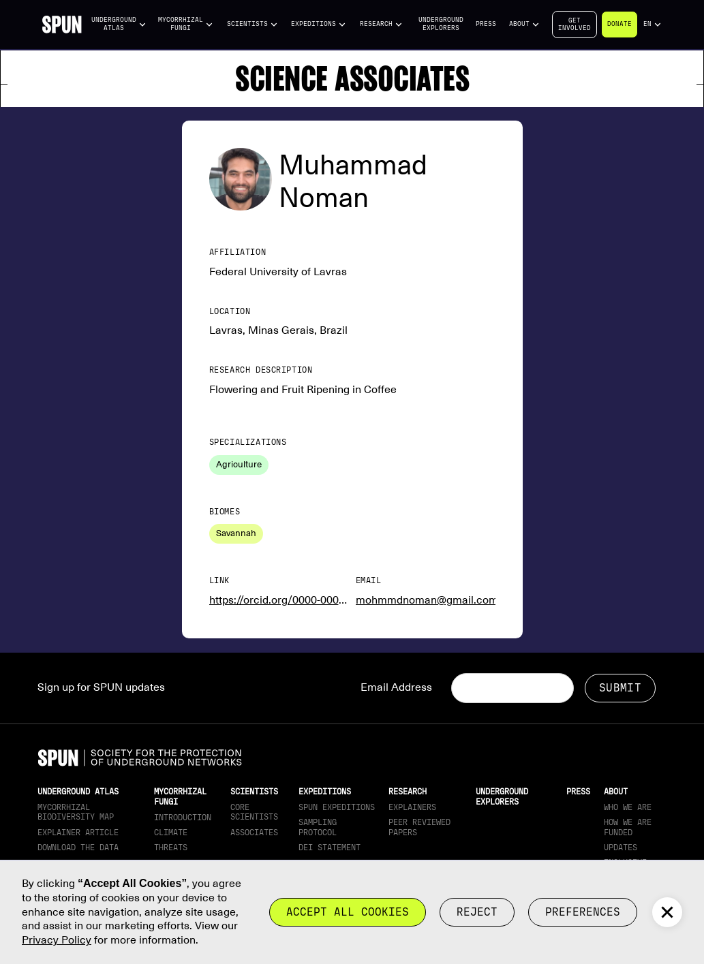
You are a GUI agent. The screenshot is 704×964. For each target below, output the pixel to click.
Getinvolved (574, 24)
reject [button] (477, 911)
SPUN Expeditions (337, 807)
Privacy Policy (56, 940)
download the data (78, 847)
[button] (119, 24)
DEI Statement (330, 847)
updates (620, 847)
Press (486, 24)
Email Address (396, 687)
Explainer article (78, 832)
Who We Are (628, 807)
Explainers (412, 807)
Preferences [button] (582, 911)
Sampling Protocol (318, 827)
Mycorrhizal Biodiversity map (75, 812)
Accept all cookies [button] (347, 911)
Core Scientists (254, 812)
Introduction (182, 817)
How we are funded (628, 827)
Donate (619, 24)
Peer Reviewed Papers (419, 827)
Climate (170, 832)
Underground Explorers (440, 24)
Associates (254, 832)
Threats (170, 847)
